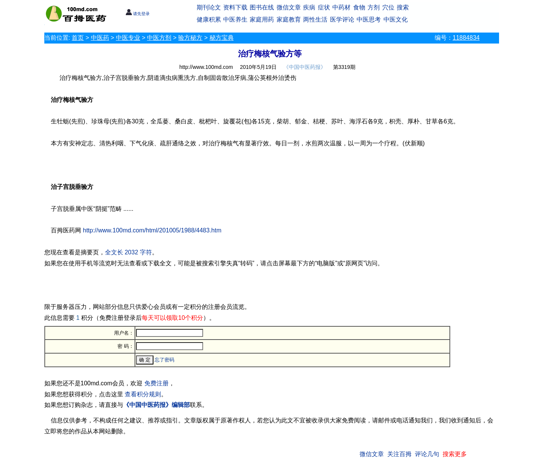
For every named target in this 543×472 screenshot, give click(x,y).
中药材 (341, 7)
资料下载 (235, 7)
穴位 (388, 7)
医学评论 (342, 19)
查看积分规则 (143, 394)
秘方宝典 (222, 37)
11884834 (466, 37)
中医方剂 (159, 37)
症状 (324, 7)
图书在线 (262, 7)
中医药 (100, 37)
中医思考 (369, 19)
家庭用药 (262, 19)
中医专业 (128, 37)
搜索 (403, 7)
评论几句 (427, 454)
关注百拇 (399, 454)
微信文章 (289, 7)
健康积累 (209, 19)
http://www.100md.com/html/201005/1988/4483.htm (152, 230)
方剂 (374, 7)
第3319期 (344, 67)
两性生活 (315, 19)
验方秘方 (190, 37)
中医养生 (235, 19)
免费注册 (156, 383)
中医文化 (395, 19)
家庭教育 (289, 19)
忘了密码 (164, 360)
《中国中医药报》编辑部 (156, 405)
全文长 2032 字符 (128, 252)
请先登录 (138, 13)
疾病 (309, 7)
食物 (359, 7)
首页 (78, 37)
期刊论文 (209, 7)
